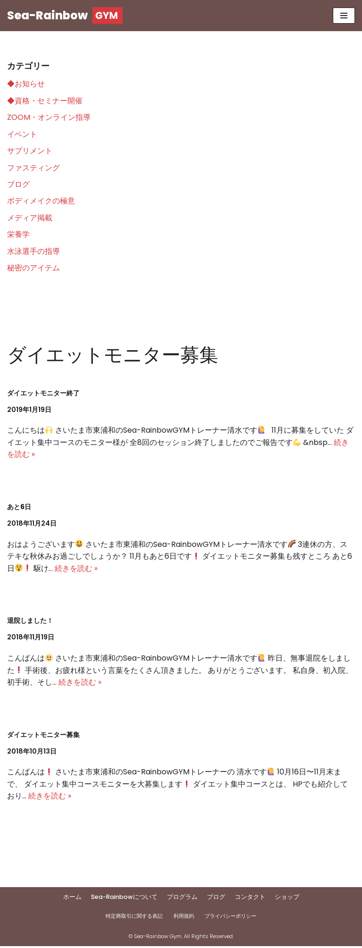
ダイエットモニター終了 (43, 393)
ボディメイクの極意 (41, 201)
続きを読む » (76, 569)
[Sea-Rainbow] (65, 16)
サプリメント (29, 151)
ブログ (18, 184)
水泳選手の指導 (33, 251)
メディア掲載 (29, 218)
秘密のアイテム (33, 268)
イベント (22, 134)
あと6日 (19, 507)
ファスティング (33, 167)
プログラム (182, 899)
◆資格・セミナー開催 (44, 100)
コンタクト (250, 899)
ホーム (72, 899)
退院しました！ (30, 622)
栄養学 (18, 235)
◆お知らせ (26, 83)
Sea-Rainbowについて (124, 899)
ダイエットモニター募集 (43, 736)
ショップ (287, 899)
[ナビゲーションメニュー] (344, 16)
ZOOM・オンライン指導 (48, 117)
